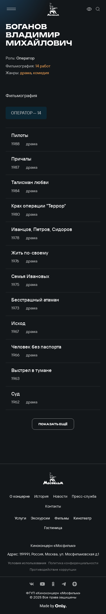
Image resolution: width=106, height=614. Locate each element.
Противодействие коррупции (53, 570)
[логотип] (53, 9)
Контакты (53, 506)
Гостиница (53, 527)
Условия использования (27, 563)
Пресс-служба (84, 496)
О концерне (20, 496)
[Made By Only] (53, 606)
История (41, 496)
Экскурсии (40, 518)
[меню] (11, 9)
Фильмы (62, 518)
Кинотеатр (82, 518)
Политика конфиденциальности (73, 563)
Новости (60, 496)
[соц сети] (31, 584)
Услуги (20, 518)
